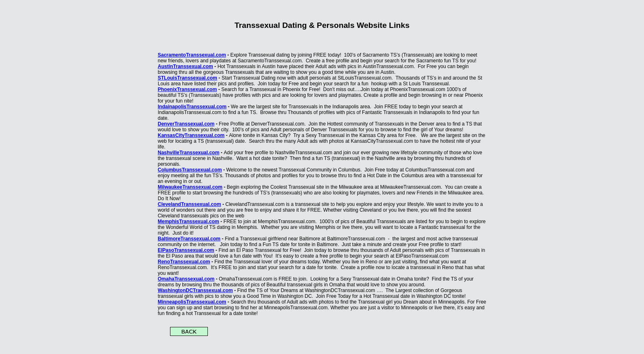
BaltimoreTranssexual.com (189, 239)
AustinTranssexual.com (185, 66)
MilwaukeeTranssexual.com (190, 187)
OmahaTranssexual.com (186, 279)
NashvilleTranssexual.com (188, 152)
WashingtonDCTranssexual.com (195, 290)
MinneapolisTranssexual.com (192, 302)
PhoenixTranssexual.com (187, 89)
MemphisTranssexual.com (188, 221)
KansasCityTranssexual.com (191, 135)
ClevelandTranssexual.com (189, 204)
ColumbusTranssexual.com (190, 170)
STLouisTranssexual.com (187, 78)
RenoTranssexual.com (184, 262)
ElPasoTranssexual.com (186, 250)
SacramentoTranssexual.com (192, 55)
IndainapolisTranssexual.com (192, 107)
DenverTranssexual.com (186, 124)
